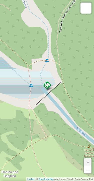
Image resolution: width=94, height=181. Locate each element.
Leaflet (30, 178)
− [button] (88, 169)
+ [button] (88, 162)
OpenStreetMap (46, 178)
